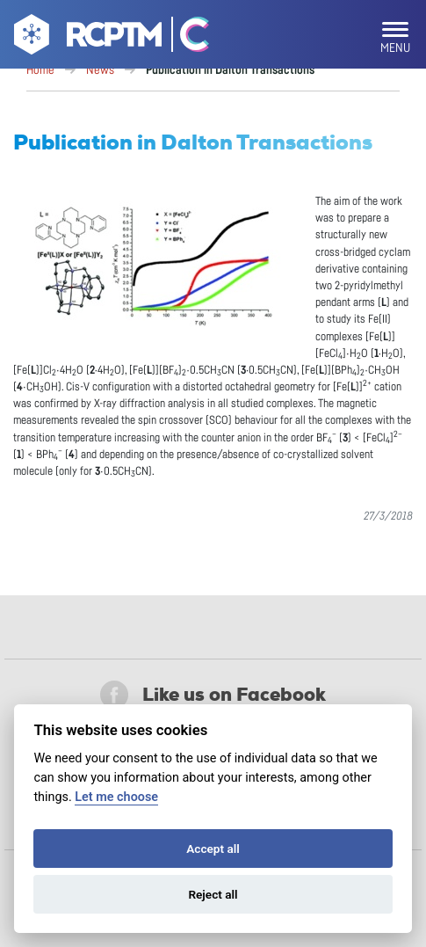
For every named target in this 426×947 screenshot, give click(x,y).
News (100, 70)
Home (40, 70)
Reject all (212, 894)
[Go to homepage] (85, 38)
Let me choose (116, 797)
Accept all (213, 848)
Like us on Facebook (213, 695)
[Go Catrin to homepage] (186, 38)
